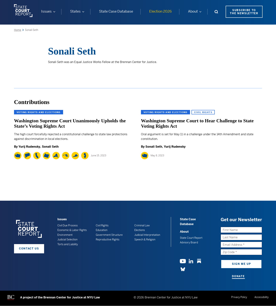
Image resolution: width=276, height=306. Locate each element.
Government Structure (109, 235)
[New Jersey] (85, 155)
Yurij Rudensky (29, 147)
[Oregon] (46, 155)
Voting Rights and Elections (39, 112)
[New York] (56, 155)
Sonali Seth (50, 147)
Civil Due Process (67, 225)
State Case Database (116, 11)
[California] (37, 155)
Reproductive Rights (107, 239)
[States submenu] (83, 12)
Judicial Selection (67, 239)
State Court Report (191, 237)
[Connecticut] (27, 155)
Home (17, 30)
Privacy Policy (239, 297)
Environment (65, 235)
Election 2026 (160, 11)
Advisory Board (189, 242)
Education (101, 230)
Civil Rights (203, 112)
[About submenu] (200, 12)
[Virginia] (75, 155)
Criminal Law (142, 225)
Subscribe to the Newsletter (244, 11)
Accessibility (261, 297)
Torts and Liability (67, 244)
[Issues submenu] (54, 12)
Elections (139, 230)
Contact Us (29, 248)
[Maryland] (65, 155)
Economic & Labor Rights (72, 230)
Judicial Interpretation (147, 235)
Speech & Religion (144, 239)
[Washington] (17, 155)
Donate (238, 276)
